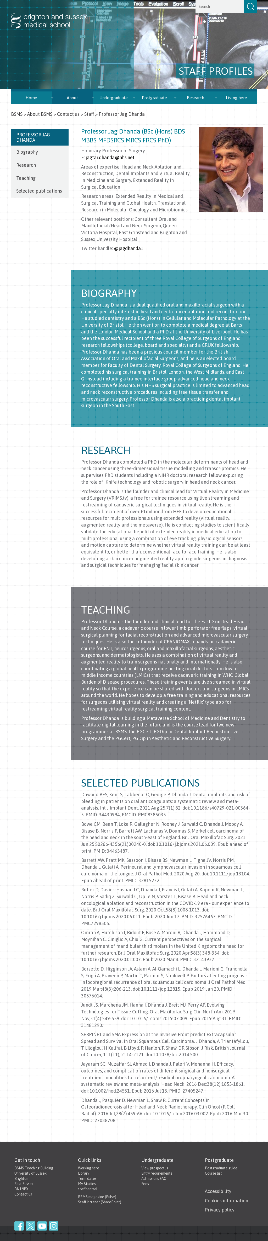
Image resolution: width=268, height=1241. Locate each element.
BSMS (17, 114)
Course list (213, 1173)
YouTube (42, 1226)
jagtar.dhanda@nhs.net (110, 157)
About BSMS (39, 114)
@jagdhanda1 (128, 248)
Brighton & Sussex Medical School (54, 15)
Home (31, 97)
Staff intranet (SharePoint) (99, 1202)
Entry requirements (156, 1173)
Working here (88, 1168)
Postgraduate (154, 97)
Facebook (19, 1226)
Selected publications (39, 191)
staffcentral (87, 1189)
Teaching (26, 178)
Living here (236, 97)
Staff (89, 114)
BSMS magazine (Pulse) (97, 1197)
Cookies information (226, 1200)
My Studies (87, 1184)
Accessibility (218, 1191)
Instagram (53, 1226)
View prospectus (154, 1168)
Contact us (68, 114)
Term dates (87, 1178)
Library (83, 1173)
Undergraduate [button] (113, 97)
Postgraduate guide (221, 1168)
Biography (27, 152)
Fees (145, 1184)
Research (195, 97)
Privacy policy (219, 1210)
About (72, 97)
